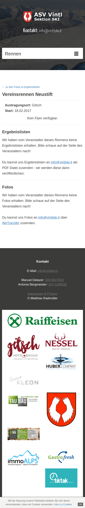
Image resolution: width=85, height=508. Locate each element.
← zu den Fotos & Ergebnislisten (21, 87)
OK (80, 504)
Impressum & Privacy (42, 294)
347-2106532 (57, 284)
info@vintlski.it (50, 31)
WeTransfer (10, 223)
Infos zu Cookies (63, 504)
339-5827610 (54, 280)
